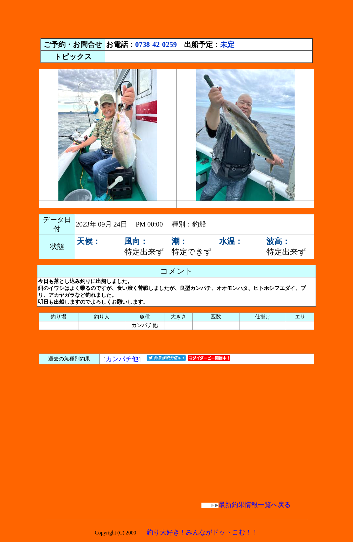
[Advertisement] (176, 17)
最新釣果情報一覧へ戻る (246, 504)
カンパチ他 (122, 358)
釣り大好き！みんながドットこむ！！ (202, 532)
